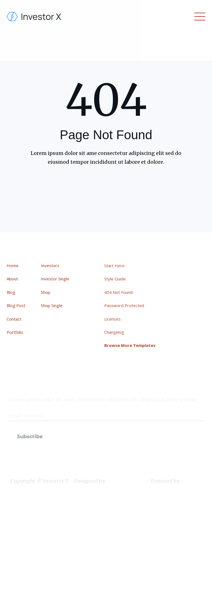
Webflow (190, 481)
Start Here (115, 266)
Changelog (115, 331)
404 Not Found (119, 292)
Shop (45, 292)
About (12, 279)
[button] (198, 16)
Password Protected (125, 305)
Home (13, 265)
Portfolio (15, 332)
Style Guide (115, 279)
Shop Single (51, 305)
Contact (14, 318)
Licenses (113, 318)
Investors (50, 265)
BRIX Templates (125, 481)
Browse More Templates (130, 344)
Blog (11, 292)
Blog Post (16, 305)
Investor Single (55, 279)
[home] (34, 16)
